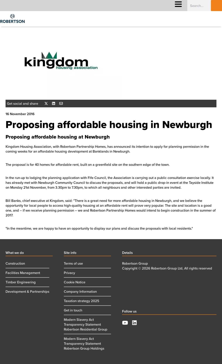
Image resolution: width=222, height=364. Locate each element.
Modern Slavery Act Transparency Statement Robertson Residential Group (85, 324)
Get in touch (73, 310)
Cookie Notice (74, 282)
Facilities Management (23, 272)
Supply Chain (125, 5)
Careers (60, 5)
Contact (156, 5)
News (142, 5)
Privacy (69, 272)
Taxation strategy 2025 (81, 300)
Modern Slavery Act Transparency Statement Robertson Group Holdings (84, 343)
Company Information (80, 291)
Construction (15, 263)
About (75, 5)
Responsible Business (98, 5)
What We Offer (41, 5)
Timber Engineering (21, 282)
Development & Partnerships (27, 291)
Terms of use (73, 263)
